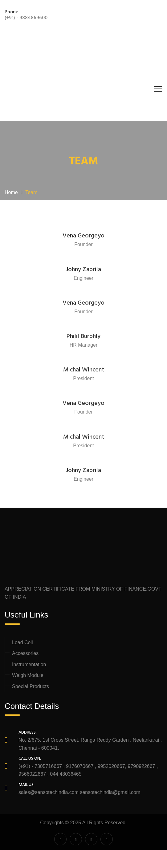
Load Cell (22, 642)
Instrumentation (29, 664)
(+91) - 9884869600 (26, 18)
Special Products (30, 686)
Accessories (25, 653)
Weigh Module (27, 675)
